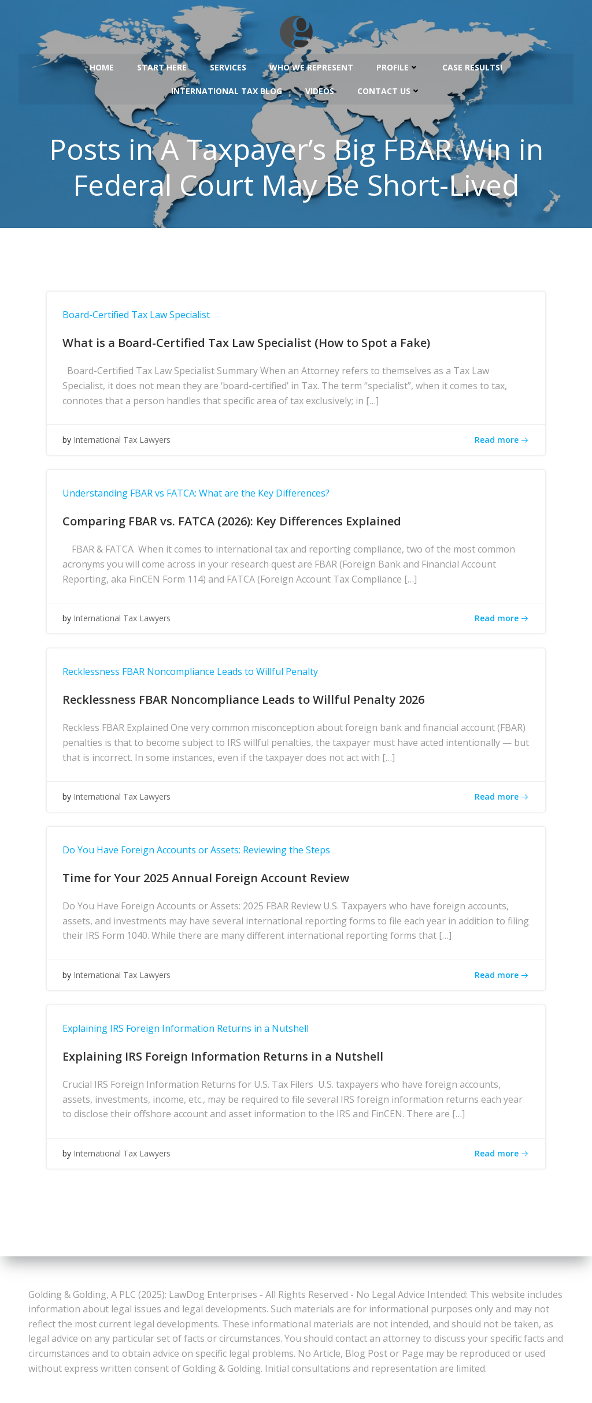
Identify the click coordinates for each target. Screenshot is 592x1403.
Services (228, 63)
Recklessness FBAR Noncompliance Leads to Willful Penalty (195, 676)
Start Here (162, 63)
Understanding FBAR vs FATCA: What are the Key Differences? (200, 498)
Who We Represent (311, 63)
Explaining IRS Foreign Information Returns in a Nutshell (190, 1033)
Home (102, 63)
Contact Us (389, 87)
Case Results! (472, 63)
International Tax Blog (226, 87)
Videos (319, 87)
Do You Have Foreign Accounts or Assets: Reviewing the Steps (201, 855)
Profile (397, 63)
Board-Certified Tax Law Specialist (140, 320)
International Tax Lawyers (126, 447)
